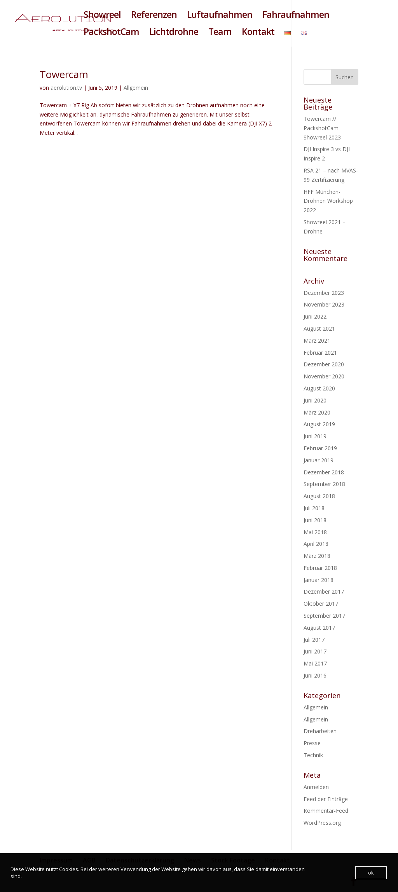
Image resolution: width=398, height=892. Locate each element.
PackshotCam (111, 33)
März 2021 (317, 340)
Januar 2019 (318, 460)
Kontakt (258, 33)
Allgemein (136, 87)
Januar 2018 (318, 580)
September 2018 (324, 484)
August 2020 (319, 388)
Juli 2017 (314, 639)
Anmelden (316, 787)
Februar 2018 (320, 567)
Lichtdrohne (173, 33)
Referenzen (154, 16)
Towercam (64, 74)
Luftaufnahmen (219, 16)
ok (371, 872)
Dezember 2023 (324, 292)
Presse (312, 743)
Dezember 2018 (324, 472)
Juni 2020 (315, 400)
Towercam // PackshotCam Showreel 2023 (322, 128)
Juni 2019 (315, 436)
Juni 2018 (315, 520)
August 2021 (319, 328)
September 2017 (324, 615)
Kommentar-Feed (326, 810)
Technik (313, 755)
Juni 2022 (315, 316)
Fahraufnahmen (295, 16)
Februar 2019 (320, 448)
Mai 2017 (315, 663)
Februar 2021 (320, 352)
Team (220, 33)
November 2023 (324, 304)
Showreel (102, 16)
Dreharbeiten (320, 731)
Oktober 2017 (321, 603)
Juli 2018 (314, 508)
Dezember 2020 (324, 364)
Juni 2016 (315, 675)
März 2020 (317, 412)
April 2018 (316, 543)
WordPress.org (322, 822)
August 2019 (319, 424)
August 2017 (319, 627)
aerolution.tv (66, 87)
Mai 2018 (315, 532)
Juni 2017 (315, 651)
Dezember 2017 (324, 591)
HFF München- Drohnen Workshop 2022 (328, 201)
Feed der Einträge (326, 799)
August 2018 (319, 496)
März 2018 (317, 555)
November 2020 (324, 376)
